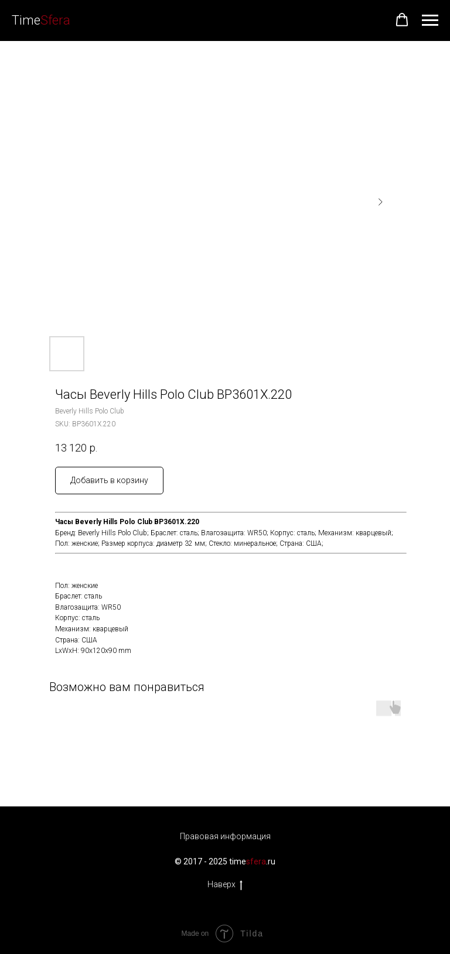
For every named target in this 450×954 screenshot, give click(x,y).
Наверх (225, 885)
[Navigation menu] (430, 20)
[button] (402, 20)
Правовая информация (225, 836)
